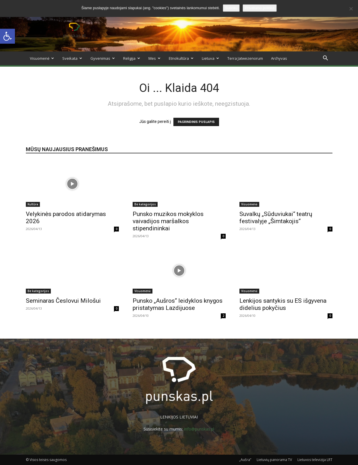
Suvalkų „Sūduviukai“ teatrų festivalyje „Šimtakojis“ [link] (275, 218)
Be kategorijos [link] (145, 204)
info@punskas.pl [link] (199, 429)
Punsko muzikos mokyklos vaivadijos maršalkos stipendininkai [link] (168, 221)
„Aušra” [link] (245, 459)
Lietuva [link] (210, 58)
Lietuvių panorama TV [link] (274, 459)
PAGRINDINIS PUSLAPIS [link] (196, 122)
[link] (7, 36)
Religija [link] (131, 58)
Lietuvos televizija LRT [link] (314, 459)
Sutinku (231, 8)
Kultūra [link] (33, 204)
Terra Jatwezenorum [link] (245, 58)
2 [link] (223, 316)
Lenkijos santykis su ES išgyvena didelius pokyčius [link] (282, 304)
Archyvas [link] (279, 58)
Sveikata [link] (72, 58)
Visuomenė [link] (42, 58)
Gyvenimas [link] (102, 58)
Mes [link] (154, 58)
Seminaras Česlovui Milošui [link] (63, 300)
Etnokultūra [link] (181, 58)
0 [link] (116, 229)
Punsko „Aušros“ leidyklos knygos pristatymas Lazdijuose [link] (177, 304)
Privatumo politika (259, 8)
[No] (351, 8)
